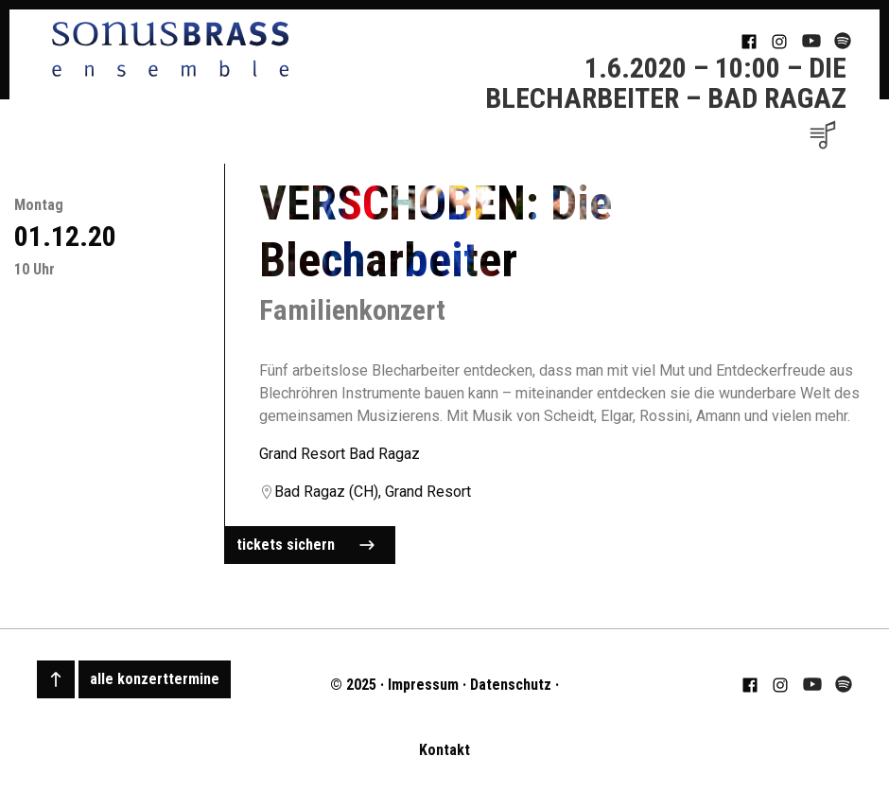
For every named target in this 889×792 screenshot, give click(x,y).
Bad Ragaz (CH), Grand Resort (372, 492)
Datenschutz (510, 685)
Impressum (423, 685)
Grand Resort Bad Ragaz (339, 454)
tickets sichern (305, 545)
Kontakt (444, 750)
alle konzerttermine (154, 679)
